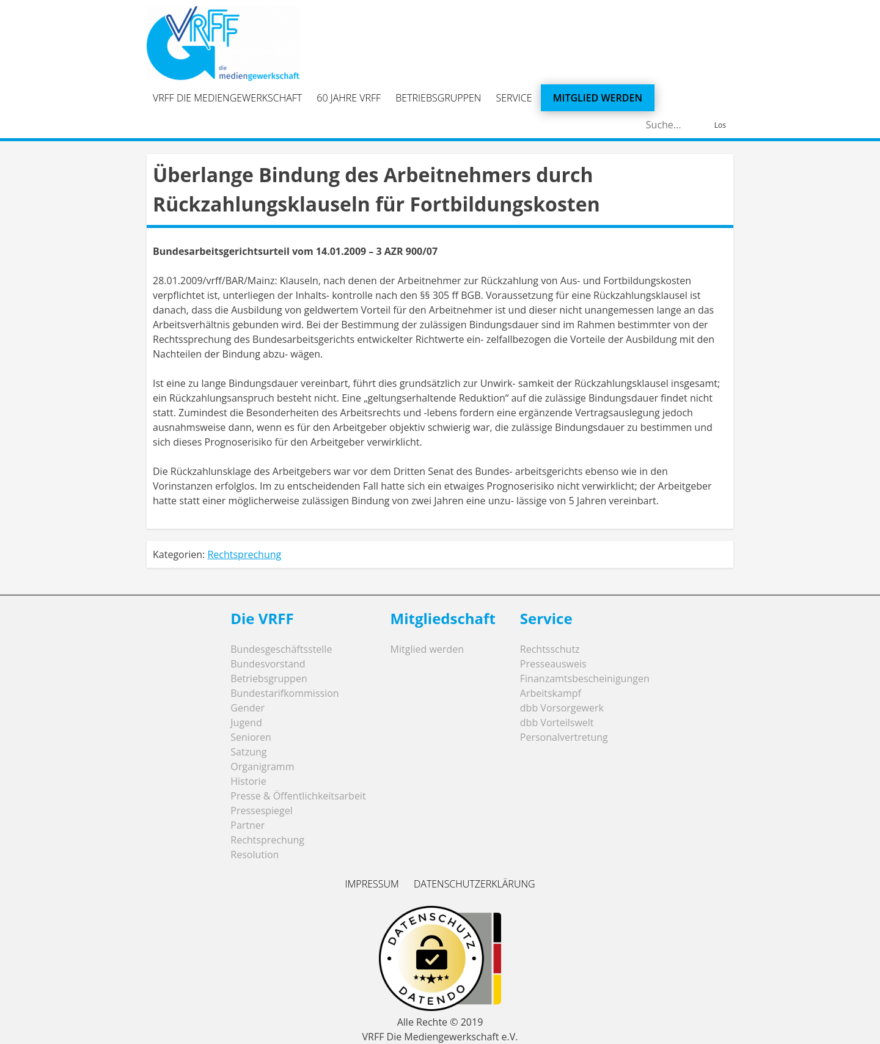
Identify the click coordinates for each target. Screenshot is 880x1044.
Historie (248, 781)
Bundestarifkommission (284, 693)
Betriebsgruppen (438, 98)
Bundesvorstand (267, 664)
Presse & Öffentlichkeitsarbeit (297, 796)
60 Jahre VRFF (349, 98)
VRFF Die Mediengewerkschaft (227, 98)
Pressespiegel (261, 810)
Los (720, 125)
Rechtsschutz (550, 649)
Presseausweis (553, 664)
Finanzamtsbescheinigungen (585, 678)
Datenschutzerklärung (474, 884)
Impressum (371, 884)
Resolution (254, 854)
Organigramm (262, 766)
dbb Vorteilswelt (557, 722)
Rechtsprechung (244, 554)
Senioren (250, 737)
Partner (247, 825)
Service (514, 98)
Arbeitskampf (550, 693)
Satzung (248, 752)
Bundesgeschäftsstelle (281, 649)
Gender (247, 708)
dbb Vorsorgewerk (562, 708)
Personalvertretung (564, 737)
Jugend (246, 722)
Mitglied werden (597, 98)
